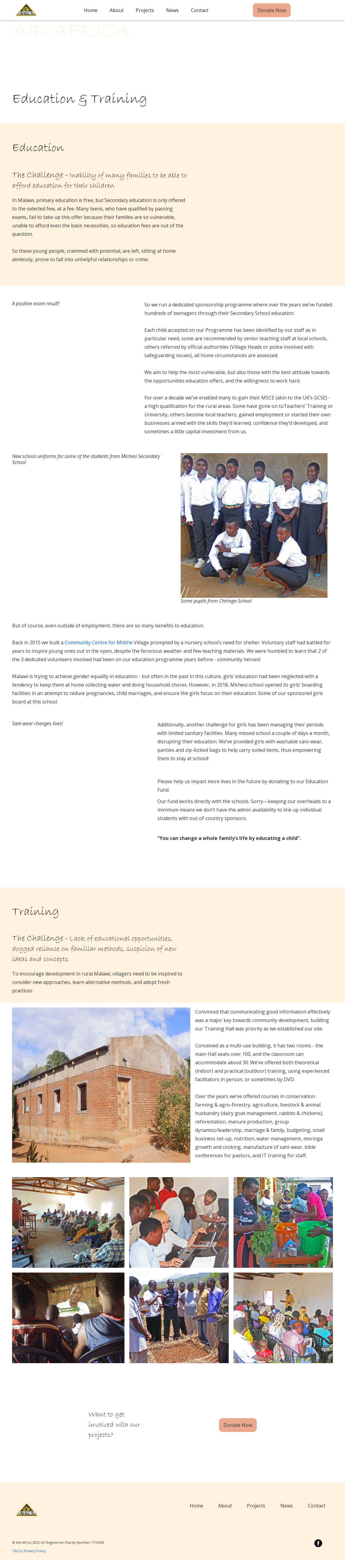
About (117, 10)
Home (91, 10)
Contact (199, 10)
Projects (145, 10)
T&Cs (16, 1551)
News (172, 10)
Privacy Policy (35, 1551)
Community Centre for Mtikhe (99, 642)
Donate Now (271, 10)
